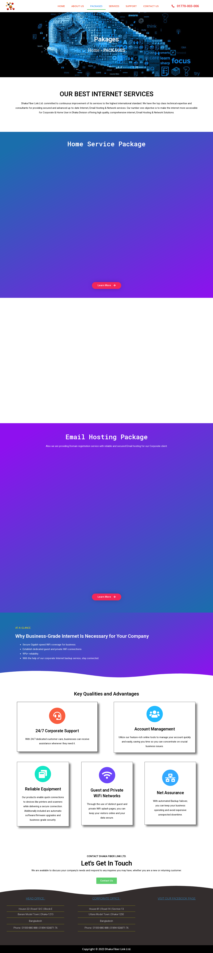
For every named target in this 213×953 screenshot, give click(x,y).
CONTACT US (151, 6)
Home (93, 50)
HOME (61, 6)
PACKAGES (96, 6)
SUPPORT (131, 6)
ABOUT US (77, 6)
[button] (106, 285)
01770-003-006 (188, 6)
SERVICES (114, 6)
